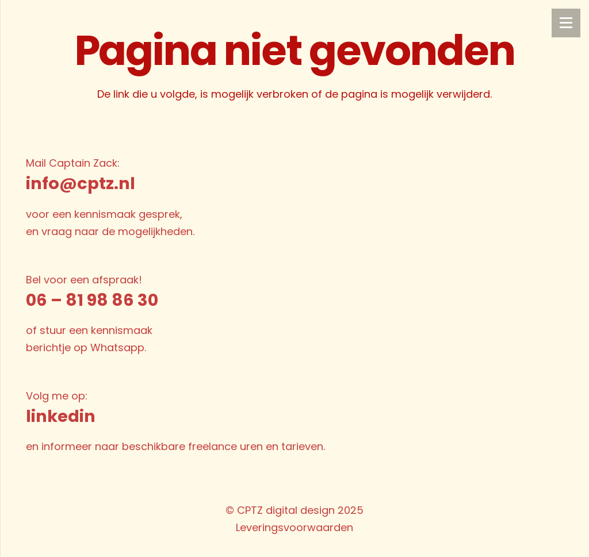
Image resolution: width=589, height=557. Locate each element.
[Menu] (566, 23)
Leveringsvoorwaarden (294, 527)
